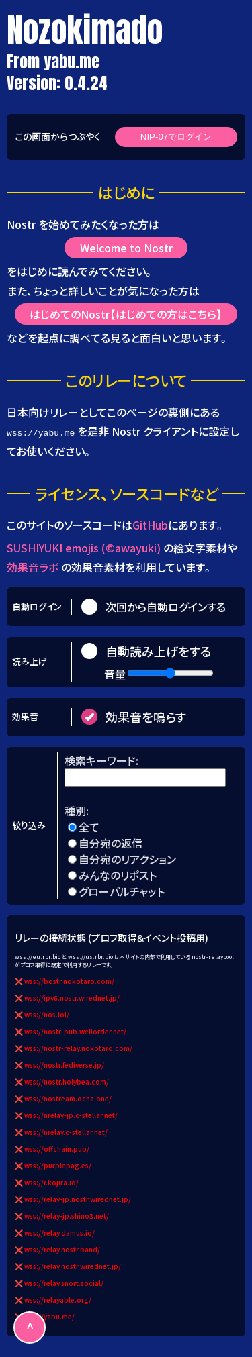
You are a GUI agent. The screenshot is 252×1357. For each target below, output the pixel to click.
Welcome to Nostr (126, 248)
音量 (115, 673)
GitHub (150, 525)
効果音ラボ (32, 566)
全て (89, 826)
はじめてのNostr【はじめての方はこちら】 (126, 314)
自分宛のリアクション (127, 858)
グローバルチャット (122, 891)
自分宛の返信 (110, 842)
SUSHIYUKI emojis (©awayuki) (84, 547)
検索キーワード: (103, 760)
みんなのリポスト (118, 874)
